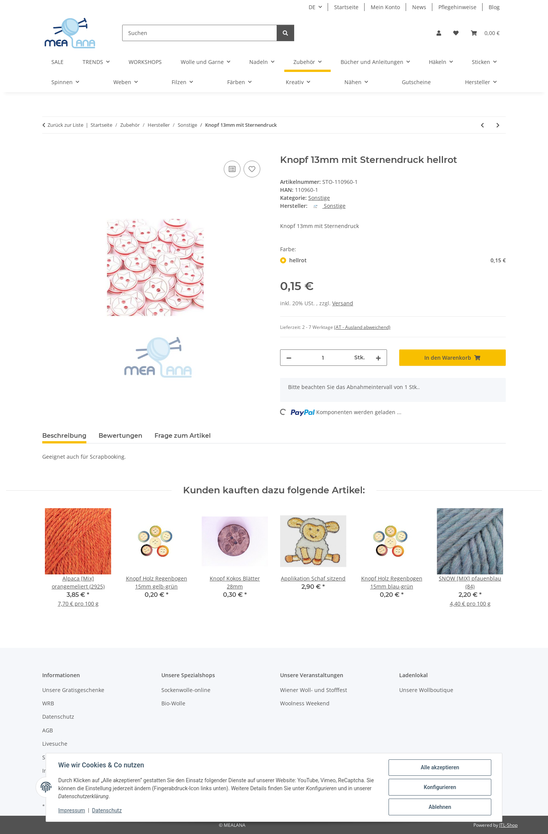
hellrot (397, 260)
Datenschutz (107, 810)
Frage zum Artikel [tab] (183, 435)
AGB (47, 730)
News (419, 7)
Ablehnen (440, 807)
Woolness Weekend (305, 703)
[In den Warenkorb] (48, 150)
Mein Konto (385, 7)
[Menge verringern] (288, 357)
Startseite (346, 7)
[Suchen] (199, 33)
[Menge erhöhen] (378, 357)
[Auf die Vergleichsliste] (232, 169)
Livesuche (54, 743)
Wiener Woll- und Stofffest (313, 690)
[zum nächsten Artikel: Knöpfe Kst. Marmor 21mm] (498, 125)
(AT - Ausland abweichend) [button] (362, 327)
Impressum (71, 810)
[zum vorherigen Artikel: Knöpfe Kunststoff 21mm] (482, 125)
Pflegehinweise (457, 7)
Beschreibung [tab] (64, 435)
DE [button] (312, 7)
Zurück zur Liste (65, 124)
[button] (438, 33)
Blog (494, 7)
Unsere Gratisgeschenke (73, 690)
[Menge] (323, 357)
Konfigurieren (440, 787)
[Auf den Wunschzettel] (252, 169)
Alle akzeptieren (440, 767)
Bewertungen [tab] (120, 435)
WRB (48, 703)
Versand (342, 303)
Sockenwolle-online (185, 690)
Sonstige (319, 197)
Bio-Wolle (173, 703)
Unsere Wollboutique (426, 690)
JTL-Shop (508, 825)
